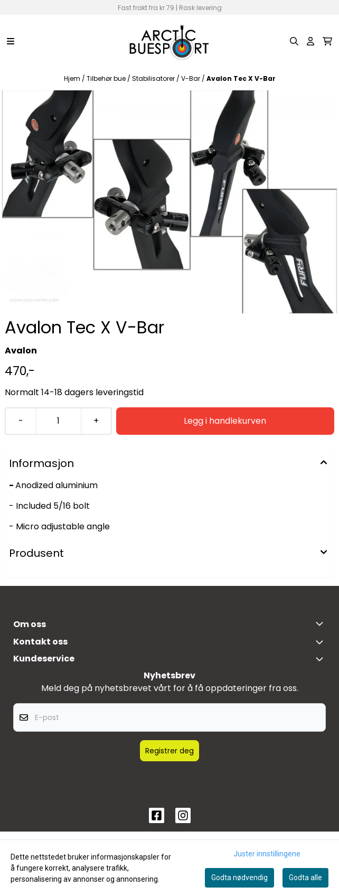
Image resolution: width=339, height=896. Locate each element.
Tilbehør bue (107, 78)
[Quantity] (58, 421)
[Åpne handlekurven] (327, 41)
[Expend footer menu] (321, 659)
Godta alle (305, 877)
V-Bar (191, 78)
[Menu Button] (10, 41)
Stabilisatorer (154, 78)
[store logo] (169, 41)
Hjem (73, 78)
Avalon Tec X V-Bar (241, 78)
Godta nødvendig (239, 877)
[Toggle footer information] (321, 623)
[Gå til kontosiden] (310, 41)
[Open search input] (294, 41)
